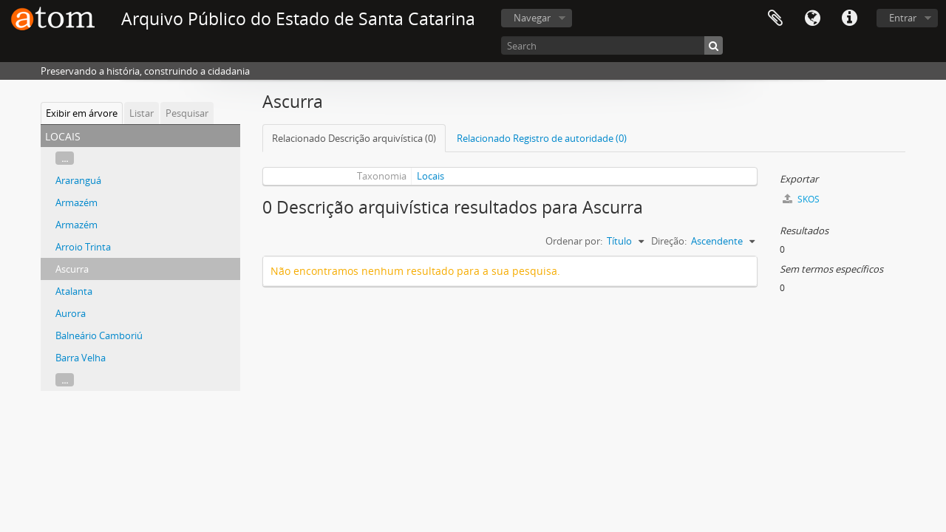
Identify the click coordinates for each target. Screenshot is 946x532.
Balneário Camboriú (99, 335)
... (64, 158)
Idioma (812, 18)
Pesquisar (187, 113)
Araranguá (78, 180)
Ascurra (72, 269)
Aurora (70, 313)
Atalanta (73, 291)
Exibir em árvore (82, 113)
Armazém (76, 202)
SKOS (801, 199)
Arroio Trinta (83, 246)
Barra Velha (80, 357)
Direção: (669, 241)
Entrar (902, 17)
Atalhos (849, 18)
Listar (141, 113)
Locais (430, 176)
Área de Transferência (775, 18)
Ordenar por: (573, 241)
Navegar (532, 17)
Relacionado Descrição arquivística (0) (354, 138)
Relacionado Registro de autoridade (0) (542, 138)
